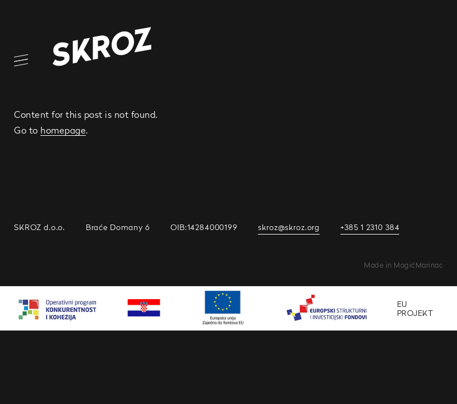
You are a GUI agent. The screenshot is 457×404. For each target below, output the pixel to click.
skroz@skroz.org (289, 227)
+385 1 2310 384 (370, 227)
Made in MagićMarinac (403, 265)
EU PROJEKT (415, 308)
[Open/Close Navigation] (14, 60)
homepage (63, 130)
